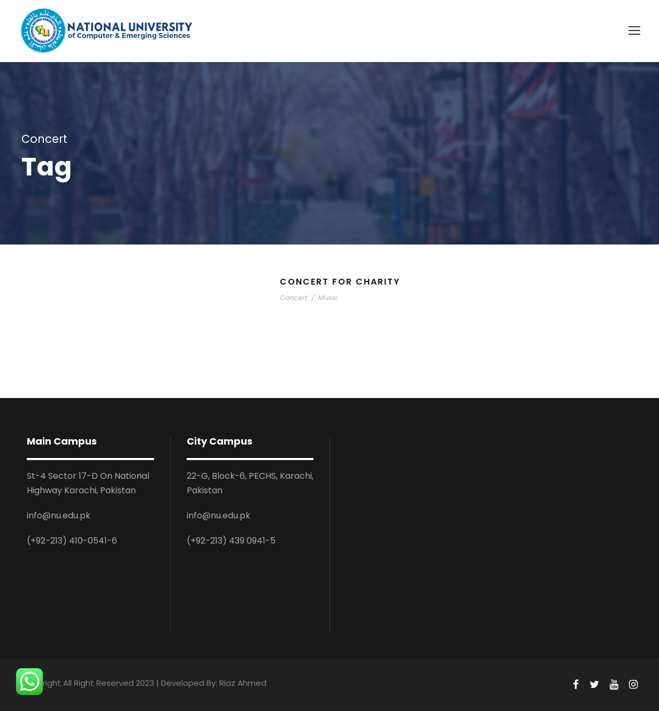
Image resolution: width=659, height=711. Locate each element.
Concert (294, 298)
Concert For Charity (340, 282)
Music (328, 298)
